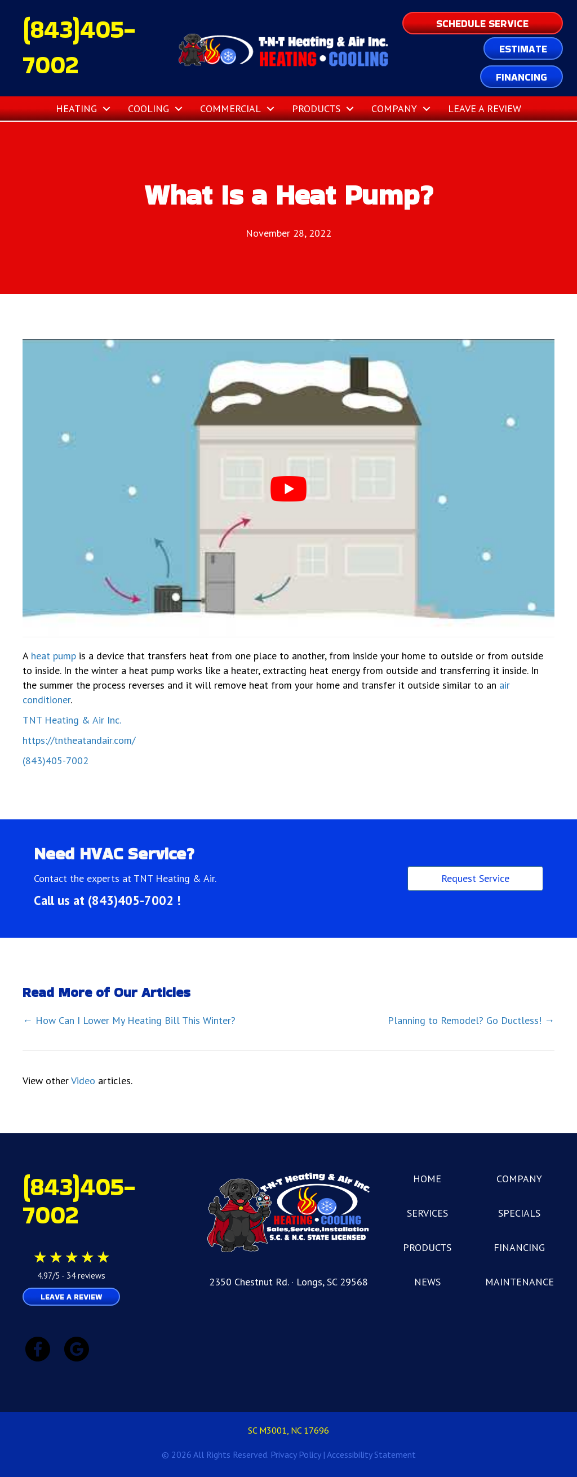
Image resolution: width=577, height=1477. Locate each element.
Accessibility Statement (371, 1454)
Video (83, 1080)
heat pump (53, 655)
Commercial (230, 108)
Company (394, 108)
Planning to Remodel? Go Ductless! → (471, 1020)
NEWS (427, 1281)
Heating (76, 108)
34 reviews (85, 1275)
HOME (427, 1178)
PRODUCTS (427, 1247)
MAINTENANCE (519, 1281)
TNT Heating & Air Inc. (72, 719)
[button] (106, 108)
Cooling (148, 108)
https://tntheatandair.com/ (79, 740)
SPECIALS (519, 1213)
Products (316, 108)
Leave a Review (484, 108)
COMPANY (519, 1178)
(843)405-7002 (55, 760)
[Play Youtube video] (288, 488)
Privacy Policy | (298, 1454)
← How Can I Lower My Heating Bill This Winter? (129, 1020)
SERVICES (427, 1213)
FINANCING (519, 1247)
